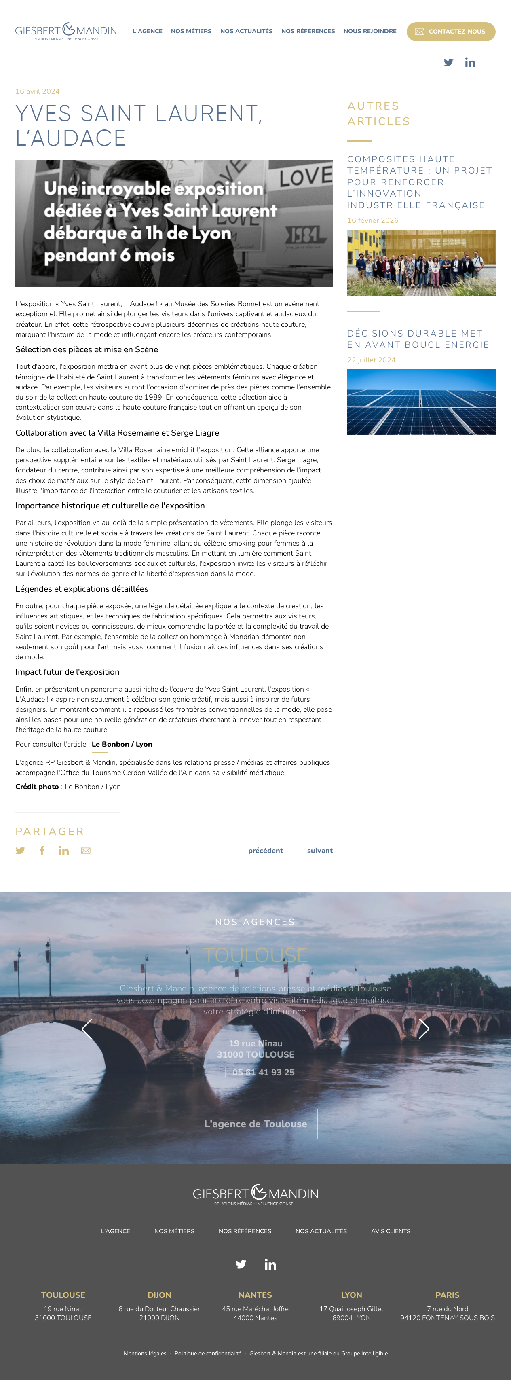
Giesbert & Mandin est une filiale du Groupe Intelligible (318, 1354)
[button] (87, 1029)
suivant (320, 850)
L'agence (115, 1231)
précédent (265, 850)
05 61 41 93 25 (256, 1073)
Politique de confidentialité (208, 1354)
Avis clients (390, 1231)
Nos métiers (174, 1231)
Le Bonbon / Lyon (122, 744)
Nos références (245, 1231)
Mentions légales (145, 1354)
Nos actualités (321, 1231)
